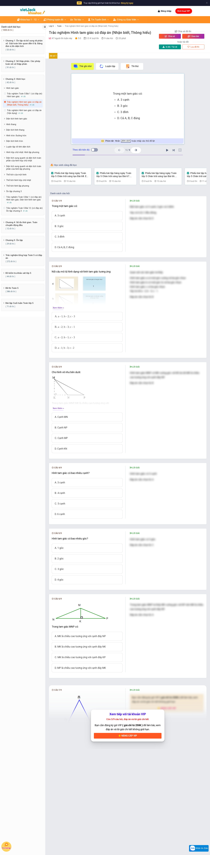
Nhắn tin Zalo (198, 848)
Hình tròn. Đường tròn (16, 135)
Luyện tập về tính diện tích (18, 146)
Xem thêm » (58, 307)
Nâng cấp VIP (127, 735)
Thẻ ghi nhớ (82, 66)
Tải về (170, 47)
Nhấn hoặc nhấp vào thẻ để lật (128, 141)
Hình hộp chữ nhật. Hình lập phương (22, 152)
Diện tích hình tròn (14, 141)
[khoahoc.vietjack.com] (32, 11)
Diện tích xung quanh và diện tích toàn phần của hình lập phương (23, 167)
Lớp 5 (51, 26)
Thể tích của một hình (16, 174)
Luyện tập (107, 66)
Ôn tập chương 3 (14, 191)
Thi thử (132, 66)
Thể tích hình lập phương (17, 186)
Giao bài (193, 36)
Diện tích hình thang (15, 130)
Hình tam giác (12, 88)
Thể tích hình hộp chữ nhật (18, 180)
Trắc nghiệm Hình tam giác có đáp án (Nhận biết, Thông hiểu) (91, 26)
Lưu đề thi (193, 47)
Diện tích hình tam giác (16, 118)
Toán (59, 26)
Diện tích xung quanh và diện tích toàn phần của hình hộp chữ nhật (23, 159)
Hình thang (11, 124)
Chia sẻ (170, 36)
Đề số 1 (53, 56)
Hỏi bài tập (6, 846)
